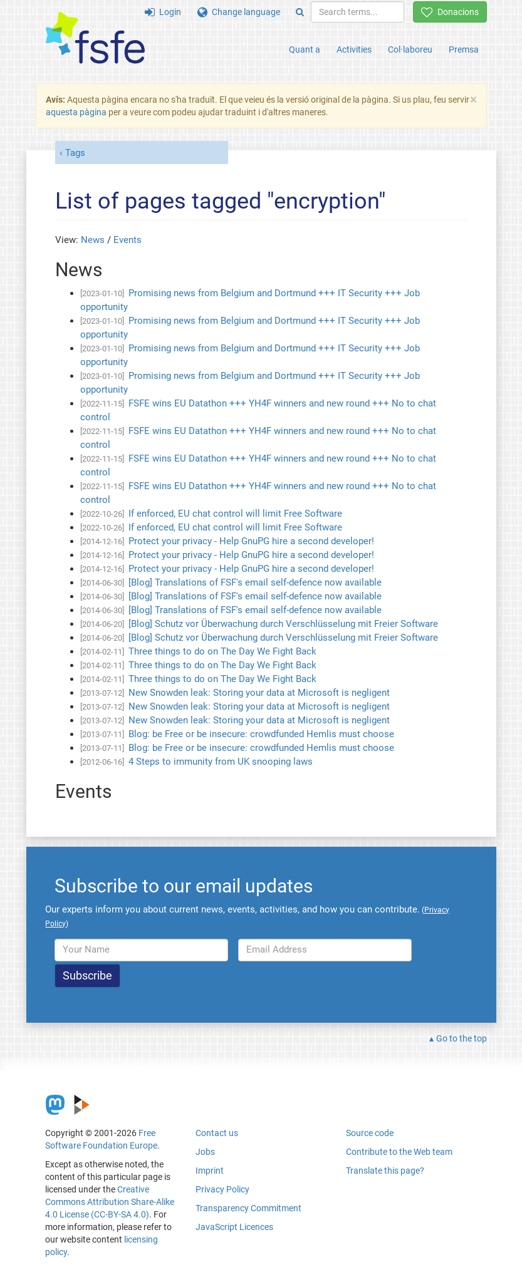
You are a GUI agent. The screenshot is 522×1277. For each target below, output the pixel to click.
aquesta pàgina (76, 112)
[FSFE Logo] (95, 38)
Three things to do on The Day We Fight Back (222, 651)
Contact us (217, 1133)
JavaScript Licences (234, 1227)
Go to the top (461, 1038)
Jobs (205, 1152)
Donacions (450, 12)
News (93, 240)
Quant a (304, 49)
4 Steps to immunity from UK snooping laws (220, 761)
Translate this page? (385, 1171)
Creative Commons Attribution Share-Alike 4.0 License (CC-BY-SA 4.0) (109, 1201)
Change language (238, 12)
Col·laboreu (410, 49)
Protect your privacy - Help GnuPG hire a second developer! (251, 541)
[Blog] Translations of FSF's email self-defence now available (255, 582)
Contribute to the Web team (399, 1152)
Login (163, 12)
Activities (354, 49)
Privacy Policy (222, 1189)
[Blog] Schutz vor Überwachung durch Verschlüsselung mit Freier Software (283, 623)
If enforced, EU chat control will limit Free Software (235, 513)
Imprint (210, 1171)
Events (127, 240)
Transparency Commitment (248, 1208)
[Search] (299, 12)
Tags (75, 152)
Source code (370, 1133)
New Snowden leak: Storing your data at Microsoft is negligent (259, 692)
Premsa (464, 49)
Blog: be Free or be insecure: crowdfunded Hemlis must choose (261, 734)
